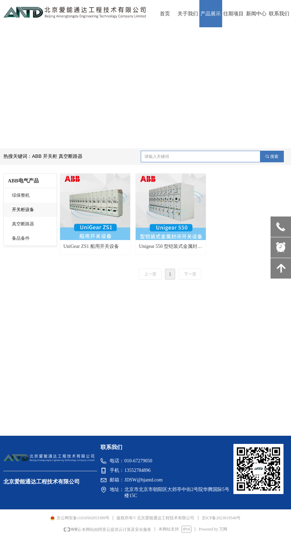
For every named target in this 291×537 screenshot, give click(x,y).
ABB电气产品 (23, 180)
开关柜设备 (23, 209)
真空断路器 (23, 223)
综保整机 (21, 195)
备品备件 (21, 238)
